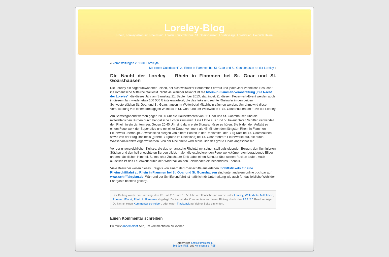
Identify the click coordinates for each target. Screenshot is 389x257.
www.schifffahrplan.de (126, 176)
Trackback (183, 203)
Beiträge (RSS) (181, 245)
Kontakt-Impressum (202, 243)
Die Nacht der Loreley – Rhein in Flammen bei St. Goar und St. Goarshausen (193, 78)
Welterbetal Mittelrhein (259, 195)
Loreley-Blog (194, 27)
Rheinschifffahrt (122, 199)
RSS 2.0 (248, 199)
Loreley (238, 195)
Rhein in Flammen (145, 199)
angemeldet (130, 226)
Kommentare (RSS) (205, 245)
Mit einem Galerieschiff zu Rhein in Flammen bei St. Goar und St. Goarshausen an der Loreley (211, 68)
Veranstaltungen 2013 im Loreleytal (136, 63)
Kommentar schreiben (147, 203)
